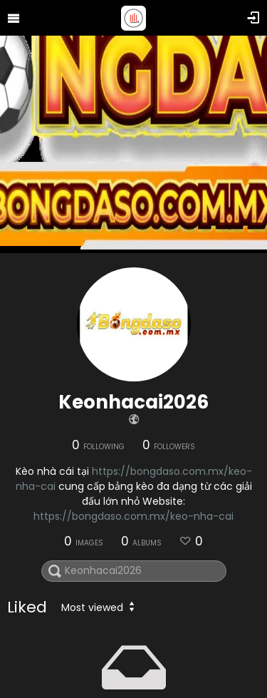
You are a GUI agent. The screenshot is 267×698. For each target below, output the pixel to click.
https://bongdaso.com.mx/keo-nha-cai (133, 516)
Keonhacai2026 (133, 402)
